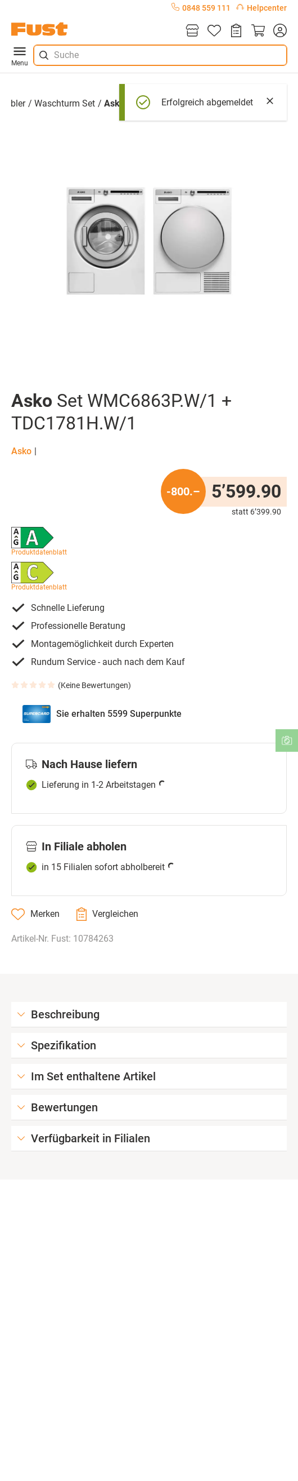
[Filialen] (192, 31)
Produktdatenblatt (39, 552)
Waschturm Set (64, 103)
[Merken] (35, 914)
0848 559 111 (201, 7)
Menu (19, 55)
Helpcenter (261, 7)
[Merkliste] (214, 31)
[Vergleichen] (107, 914)
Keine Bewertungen (94, 685)
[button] (149, 240)
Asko (21, 451)
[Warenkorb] (258, 31)
